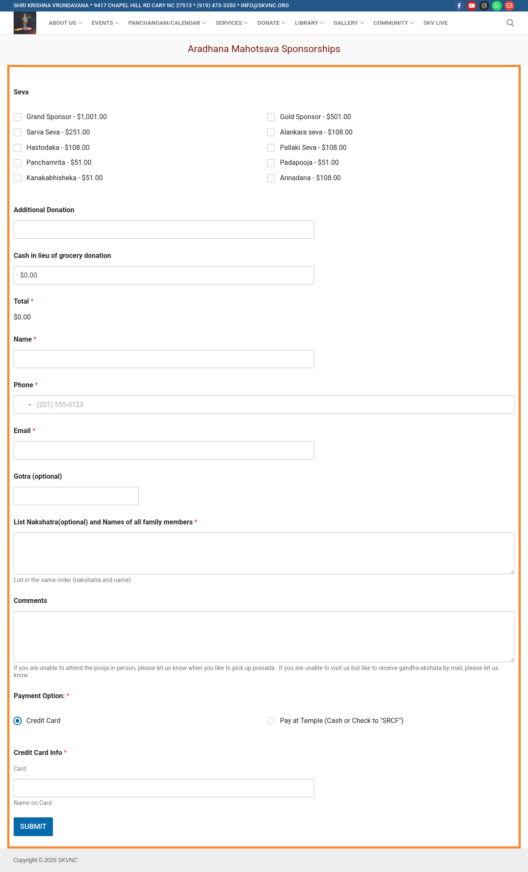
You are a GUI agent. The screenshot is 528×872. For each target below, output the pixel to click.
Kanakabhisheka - (64, 178)
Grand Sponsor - (66, 117)
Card (20, 768)
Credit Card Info (40, 753)
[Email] (509, 6)
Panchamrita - (58, 162)
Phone (26, 385)
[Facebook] (459, 6)
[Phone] (264, 404)
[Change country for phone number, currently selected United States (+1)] (24, 404)
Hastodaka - (58, 147)
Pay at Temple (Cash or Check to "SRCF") (341, 721)
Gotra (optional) (38, 476)
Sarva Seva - (58, 132)
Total (24, 301)
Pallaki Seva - (313, 147)
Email (24, 431)
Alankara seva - (316, 132)
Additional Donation (44, 210)
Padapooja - (309, 162)
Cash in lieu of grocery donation (62, 256)
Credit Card (43, 721)
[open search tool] (510, 23)
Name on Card (33, 802)
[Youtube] (471, 6)
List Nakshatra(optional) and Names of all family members (105, 522)
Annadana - (310, 178)
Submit (33, 826)
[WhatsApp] (497, 6)
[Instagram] (484, 6)
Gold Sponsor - (315, 117)
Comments (30, 601)
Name (25, 339)
